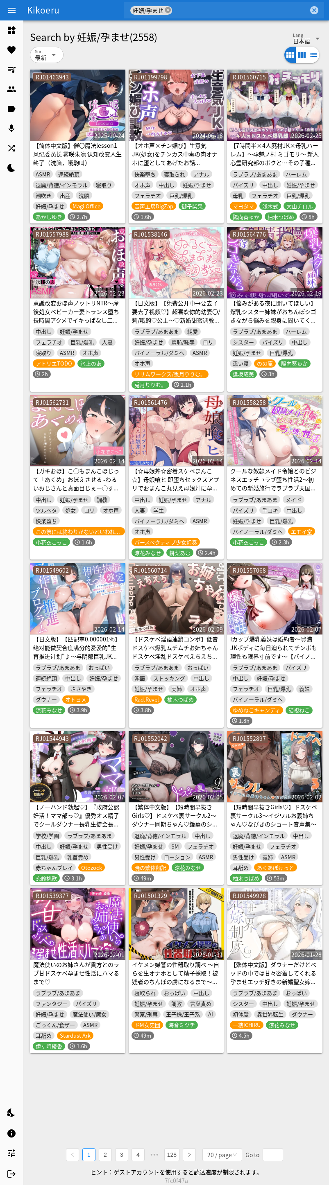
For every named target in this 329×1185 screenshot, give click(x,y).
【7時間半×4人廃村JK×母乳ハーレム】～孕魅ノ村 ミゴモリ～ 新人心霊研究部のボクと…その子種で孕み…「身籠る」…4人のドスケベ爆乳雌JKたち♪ (274, 162)
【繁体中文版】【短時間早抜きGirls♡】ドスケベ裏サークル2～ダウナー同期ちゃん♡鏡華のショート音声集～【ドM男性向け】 (175, 820)
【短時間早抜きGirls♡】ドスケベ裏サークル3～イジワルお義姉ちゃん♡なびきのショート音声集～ (273, 815)
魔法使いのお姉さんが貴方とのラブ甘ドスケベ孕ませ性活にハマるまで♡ (76, 973)
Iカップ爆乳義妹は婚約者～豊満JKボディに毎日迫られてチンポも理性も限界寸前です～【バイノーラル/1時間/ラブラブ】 (273, 652)
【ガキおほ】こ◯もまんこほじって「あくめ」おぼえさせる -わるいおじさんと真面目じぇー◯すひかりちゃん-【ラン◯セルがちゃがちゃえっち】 (77, 488)
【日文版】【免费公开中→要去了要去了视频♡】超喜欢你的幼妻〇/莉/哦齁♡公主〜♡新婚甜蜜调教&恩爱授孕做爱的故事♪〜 (176, 316)
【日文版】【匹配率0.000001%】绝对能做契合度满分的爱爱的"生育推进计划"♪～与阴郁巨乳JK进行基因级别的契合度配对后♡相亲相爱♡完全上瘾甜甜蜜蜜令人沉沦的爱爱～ (76, 660)
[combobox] (240, 10)
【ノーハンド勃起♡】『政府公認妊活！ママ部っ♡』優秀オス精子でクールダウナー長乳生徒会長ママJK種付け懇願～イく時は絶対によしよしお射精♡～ (76, 824)
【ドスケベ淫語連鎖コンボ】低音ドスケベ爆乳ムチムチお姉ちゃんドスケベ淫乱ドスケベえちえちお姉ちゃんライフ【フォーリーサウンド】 (175, 656)
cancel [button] (168, 10)
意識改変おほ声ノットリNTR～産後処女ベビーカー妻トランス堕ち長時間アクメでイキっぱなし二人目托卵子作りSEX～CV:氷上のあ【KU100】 (76, 320)
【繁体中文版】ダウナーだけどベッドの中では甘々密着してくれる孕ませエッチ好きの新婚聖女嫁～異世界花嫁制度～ (273, 977)
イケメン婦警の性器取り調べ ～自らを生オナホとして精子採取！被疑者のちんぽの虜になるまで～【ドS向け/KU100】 (175, 977)
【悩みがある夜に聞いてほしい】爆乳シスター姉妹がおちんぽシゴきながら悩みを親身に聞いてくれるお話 (273, 316)
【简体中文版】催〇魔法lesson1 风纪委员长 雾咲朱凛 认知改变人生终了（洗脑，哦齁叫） (77, 154)
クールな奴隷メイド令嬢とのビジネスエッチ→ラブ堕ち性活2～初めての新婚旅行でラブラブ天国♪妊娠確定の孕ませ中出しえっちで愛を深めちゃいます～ (273, 488)
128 (172, 1154)
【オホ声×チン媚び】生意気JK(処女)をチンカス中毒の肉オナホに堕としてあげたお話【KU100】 (175, 158)
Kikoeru (43, 10)
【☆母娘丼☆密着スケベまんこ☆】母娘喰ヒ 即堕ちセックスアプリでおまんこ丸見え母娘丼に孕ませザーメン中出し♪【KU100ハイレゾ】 (175, 488)
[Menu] (12, 10)
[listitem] (11, 30)
